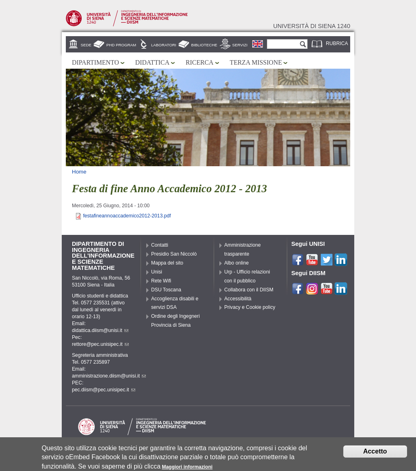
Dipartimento (95, 62)
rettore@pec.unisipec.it (100, 344)
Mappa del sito (167, 263)
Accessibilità (237, 299)
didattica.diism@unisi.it (100, 330)
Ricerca (199, 62)
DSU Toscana (166, 290)
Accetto (375, 452)
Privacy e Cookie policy (249, 307)
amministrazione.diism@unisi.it (109, 376)
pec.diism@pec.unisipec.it (103, 390)
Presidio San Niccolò (174, 254)
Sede (86, 45)
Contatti (159, 245)
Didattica (152, 62)
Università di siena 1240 (311, 26)
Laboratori (163, 45)
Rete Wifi (161, 281)
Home (79, 172)
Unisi (156, 272)
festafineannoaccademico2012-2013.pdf (127, 216)
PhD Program (121, 45)
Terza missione (256, 62)
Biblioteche (204, 45)
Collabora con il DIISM (248, 290)
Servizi (240, 45)
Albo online (236, 263)
